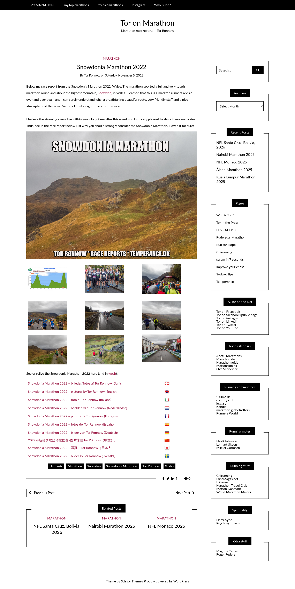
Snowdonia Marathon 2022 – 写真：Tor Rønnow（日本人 (69, 448)
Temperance (225, 281)
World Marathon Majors (233, 492)
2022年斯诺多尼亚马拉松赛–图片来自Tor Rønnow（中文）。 (72, 440)
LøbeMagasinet (227, 479)
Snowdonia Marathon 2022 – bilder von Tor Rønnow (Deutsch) (73, 432)
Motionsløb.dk (226, 366)
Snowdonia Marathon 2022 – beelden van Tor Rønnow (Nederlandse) (77, 408)
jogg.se (221, 403)
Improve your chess (230, 267)
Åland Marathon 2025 (234, 170)
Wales (169, 466)
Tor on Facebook (228, 311)
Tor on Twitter (226, 324)
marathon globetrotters (233, 410)
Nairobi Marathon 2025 (111, 526)
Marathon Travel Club (231, 485)
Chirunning (224, 252)
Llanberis (56, 466)
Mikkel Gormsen (228, 448)
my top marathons (76, 5)
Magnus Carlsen (227, 551)
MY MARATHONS (42, 5)
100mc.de (223, 397)
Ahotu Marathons (229, 356)
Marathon (112, 58)
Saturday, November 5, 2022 (124, 75)
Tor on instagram (228, 318)
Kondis (221, 407)
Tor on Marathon (147, 22)
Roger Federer (226, 554)
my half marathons (110, 5)
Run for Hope (226, 245)
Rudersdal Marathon (230, 237)
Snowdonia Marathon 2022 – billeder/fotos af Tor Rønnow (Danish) (76, 383)
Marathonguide (227, 362)
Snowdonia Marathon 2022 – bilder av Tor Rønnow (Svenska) (71, 456)
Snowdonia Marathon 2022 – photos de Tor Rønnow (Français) (73, 416)
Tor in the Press (227, 222)
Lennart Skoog (226, 444)
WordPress (181, 581)
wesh (112, 373)
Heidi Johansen (227, 441)
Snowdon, (105, 93)
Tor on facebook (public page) (237, 315)
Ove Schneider (226, 369)
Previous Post (43, 493)
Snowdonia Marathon (121, 466)
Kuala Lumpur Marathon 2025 (235, 179)
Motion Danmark (228, 489)
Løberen (222, 482)
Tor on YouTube (227, 328)
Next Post (182, 493)
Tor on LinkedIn (227, 321)
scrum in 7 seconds (230, 259)
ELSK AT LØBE (226, 230)
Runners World (227, 413)
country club (225, 400)
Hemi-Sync (224, 520)
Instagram (138, 5)
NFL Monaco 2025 (166, 526)
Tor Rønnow (92, 75)
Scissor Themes (132, 581)
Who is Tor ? (162, 5)
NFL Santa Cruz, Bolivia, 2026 (235, 144)
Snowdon (94, 466)
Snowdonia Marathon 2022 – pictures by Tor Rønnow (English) (72, 391)
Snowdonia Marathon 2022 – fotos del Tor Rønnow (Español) (71, 424)
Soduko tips (224, 274)
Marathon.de (225, 359)
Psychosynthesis (228, 523)
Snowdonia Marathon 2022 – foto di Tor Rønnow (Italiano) (69, 400)
